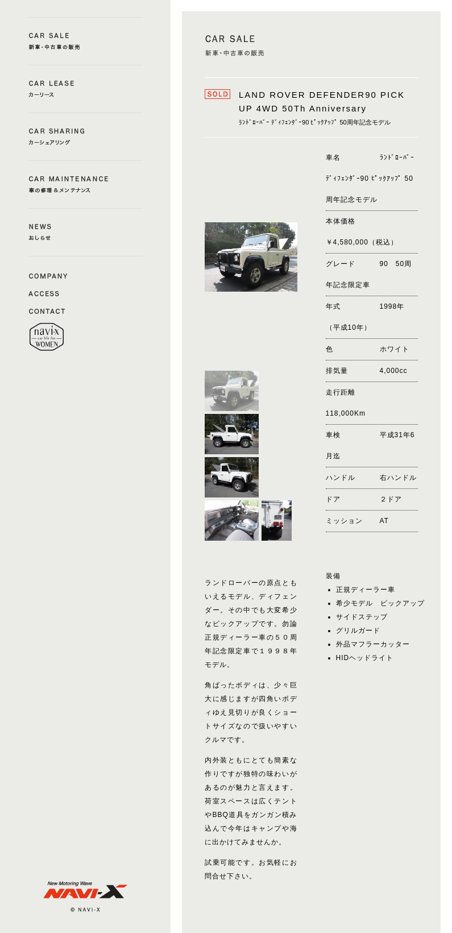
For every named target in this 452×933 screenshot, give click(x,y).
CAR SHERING (85, 136)
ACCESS (48, 293)
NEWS (85, 232)
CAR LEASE (85, 89)
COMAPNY (48, 275)
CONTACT (48, 310)
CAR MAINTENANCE (85, 184)
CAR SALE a (85, 41)
